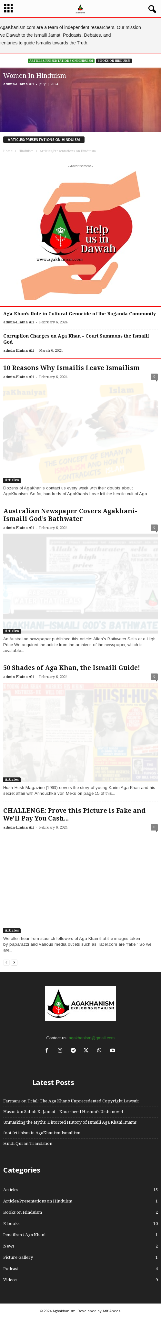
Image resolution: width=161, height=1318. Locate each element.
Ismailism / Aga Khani (24, 1234)
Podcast (10, 1268)
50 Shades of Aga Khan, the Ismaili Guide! (71, 668)
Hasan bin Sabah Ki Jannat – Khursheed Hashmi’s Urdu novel (63, 1111)
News (8, 1246)
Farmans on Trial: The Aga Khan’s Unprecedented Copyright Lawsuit (71, 1101)
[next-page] (14, 962)
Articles (12, 480)
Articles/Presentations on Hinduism (61, 60)
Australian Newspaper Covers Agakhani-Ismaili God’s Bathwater (70, 515)
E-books (11, 1223)
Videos (9, 1279)
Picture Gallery (18, 1257)
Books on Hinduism (114, 60)
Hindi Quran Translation (27, 1143)
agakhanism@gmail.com (92, 1037)
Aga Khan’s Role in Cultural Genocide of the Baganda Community (79, 313)
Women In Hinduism (34, 75)
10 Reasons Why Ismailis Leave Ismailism (71, 368)
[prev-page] (6, 962)
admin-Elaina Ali (18, 84)
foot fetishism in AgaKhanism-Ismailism (41, 1132)
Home (8, 151)
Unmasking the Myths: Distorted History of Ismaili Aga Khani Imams (69, 1122)
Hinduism (26, 151)
